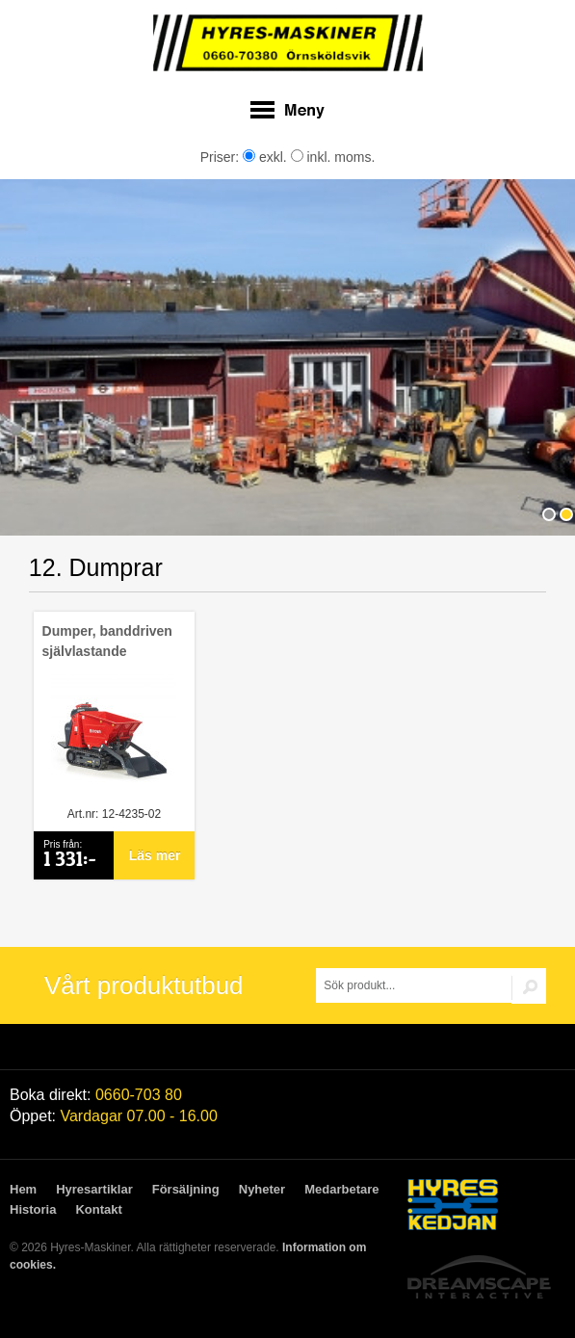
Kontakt (98, 1209)
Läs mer (155, 855)
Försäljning (186, 1189)
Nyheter (262, 1189)
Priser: (221, 157)
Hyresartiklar (94, 1189)
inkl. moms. (333, 157)
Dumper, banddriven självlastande (107, 641)
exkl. (265, 157)
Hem (23, 1189)
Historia (33, 1209)
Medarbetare (341, 1189)
